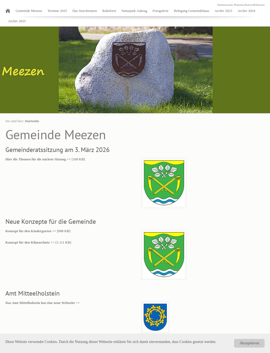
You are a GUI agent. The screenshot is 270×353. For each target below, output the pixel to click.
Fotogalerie (160, 11)
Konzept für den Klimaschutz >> (30, 242)
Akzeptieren (249, 343)
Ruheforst (109, 11)
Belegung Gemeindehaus (191, 11)
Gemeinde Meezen (29, 11)
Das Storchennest (84, 11)
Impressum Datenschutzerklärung (241, 5)
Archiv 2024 (246, 11)
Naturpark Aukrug (134, 11)
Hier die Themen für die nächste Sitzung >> (38, 159)
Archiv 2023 (223, 11)
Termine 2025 (57, 11)
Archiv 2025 (17, 21)
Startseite (32, 121)
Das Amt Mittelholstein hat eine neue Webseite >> (42, 303)
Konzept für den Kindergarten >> (30, 231)
